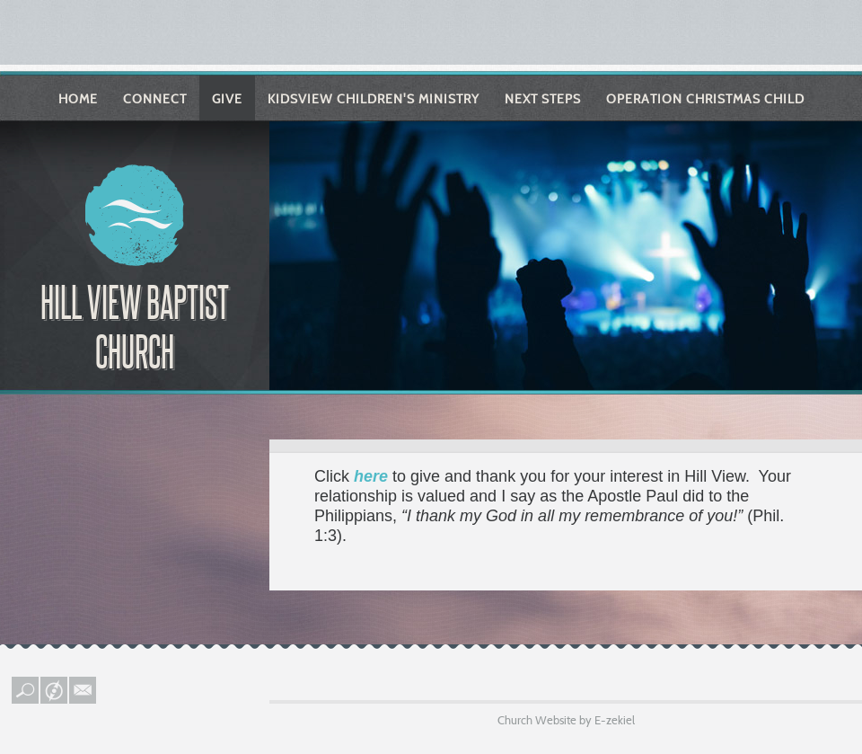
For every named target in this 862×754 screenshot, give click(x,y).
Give (227, 99)
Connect (155, 99)
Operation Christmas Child (705, 99)
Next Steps (543, 99)
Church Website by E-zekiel (566, 720)
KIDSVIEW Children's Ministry (373, 99)
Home (78, 99)
